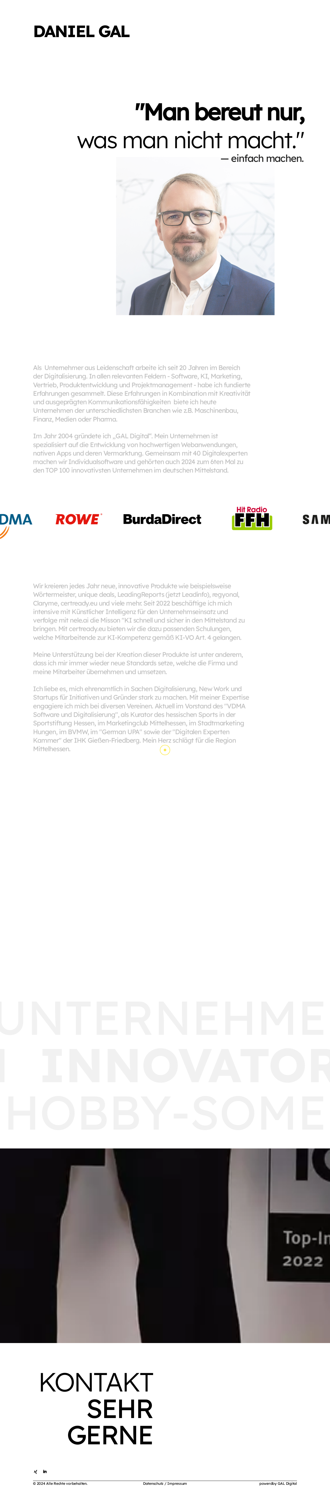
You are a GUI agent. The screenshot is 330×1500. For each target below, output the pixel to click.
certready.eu (79, 604)
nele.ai (79, 621)
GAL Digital (287, 1483)
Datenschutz (153, 1483)
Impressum (177, 1483)
